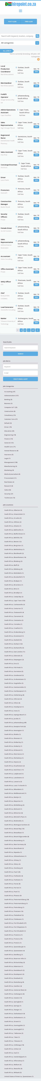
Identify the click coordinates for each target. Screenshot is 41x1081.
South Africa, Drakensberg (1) (14, 632)
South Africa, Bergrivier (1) (13, 545)
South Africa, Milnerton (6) (13, 813)
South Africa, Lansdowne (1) (14, 778)
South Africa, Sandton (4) (13, 986)
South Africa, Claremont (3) (13, 616)
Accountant (5, 256)
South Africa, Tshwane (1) (13, 1041)
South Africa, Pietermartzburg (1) (16, 903)
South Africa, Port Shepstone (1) (15, 927)
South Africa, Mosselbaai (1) (14, 833)
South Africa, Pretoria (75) (13, 939)
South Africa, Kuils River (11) (14, 770)
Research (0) (8, 486)
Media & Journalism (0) (12, 474)
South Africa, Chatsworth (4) (14, 612)
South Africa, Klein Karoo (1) (14, 754)
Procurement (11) (10, 478)
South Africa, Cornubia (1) (13, 624)
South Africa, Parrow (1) (12, 888)
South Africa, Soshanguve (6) (14, 994)
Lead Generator (7, 307)
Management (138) (10, 462)
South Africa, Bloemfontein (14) (15, 557)
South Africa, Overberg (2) (13, 868)
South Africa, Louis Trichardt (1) (15, 785)
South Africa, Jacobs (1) (12, 719)
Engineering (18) (10, 435)
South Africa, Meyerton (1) (13, 801)
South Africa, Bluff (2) (11, 565)
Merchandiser (6, 83)
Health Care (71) (10, 447)
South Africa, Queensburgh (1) (14, 947)
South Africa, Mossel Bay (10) (14, 829)
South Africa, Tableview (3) (13, 1033)
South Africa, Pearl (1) (12, 892)
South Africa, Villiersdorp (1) (14, 1061)
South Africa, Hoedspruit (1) (14, 707)
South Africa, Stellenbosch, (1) (14, 1017)
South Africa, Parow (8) (12, 884)
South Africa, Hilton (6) (12, 703)
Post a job (12, 22)
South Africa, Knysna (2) (12, 762)
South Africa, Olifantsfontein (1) (15, 856)
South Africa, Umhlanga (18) (14, 1045)
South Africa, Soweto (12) (13, 998)
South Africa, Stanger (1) (13, 1010)
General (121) (9, 443)
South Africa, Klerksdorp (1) (14, 758)
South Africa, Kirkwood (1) (13, 750)
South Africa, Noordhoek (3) (14, 848)
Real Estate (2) (9, 482)
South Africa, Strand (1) (12, 1021)
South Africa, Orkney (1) (12, 860)
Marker (3, 318)
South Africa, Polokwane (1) (14, 919)
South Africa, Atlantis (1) (12, 526)
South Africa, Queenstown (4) (14, 951)
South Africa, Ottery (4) (12, 864)
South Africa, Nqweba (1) (13, 852)
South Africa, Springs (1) (12, 1006)
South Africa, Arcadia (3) (12, 518)
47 (33, 330)
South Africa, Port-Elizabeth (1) (15, 931)
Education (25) (9, 431)
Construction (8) (9, 411)
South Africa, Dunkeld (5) (13, 640)
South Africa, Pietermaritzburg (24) (16, 899)
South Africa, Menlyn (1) (12, 797)
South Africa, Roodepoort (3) (14, 974)
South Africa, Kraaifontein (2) (14, 766)
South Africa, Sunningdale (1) (14, 1025)
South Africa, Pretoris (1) (12, 943)
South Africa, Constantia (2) (13, 620)
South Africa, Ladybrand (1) (14, 774)
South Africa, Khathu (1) (12, 734)
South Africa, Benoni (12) (12, 542)
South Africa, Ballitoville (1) (13, 530)
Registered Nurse (5, 136)
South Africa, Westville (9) (13, 1069)
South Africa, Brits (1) (11, 589)
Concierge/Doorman (9, 165)
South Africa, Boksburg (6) (13, 569)
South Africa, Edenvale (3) (13, 656)
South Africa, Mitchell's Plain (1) (15, 817)
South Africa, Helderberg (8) (14, 695)
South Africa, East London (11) (14, 652)
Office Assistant (7, 269)
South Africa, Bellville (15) (13, 538)
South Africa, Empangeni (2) (14, 660)
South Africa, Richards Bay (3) (14, 962)
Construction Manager (6, 202)
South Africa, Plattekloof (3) (14, 915)
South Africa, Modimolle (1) (13, 821)
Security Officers (4, 215)
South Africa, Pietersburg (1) (14, 907)
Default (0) (8, 423)
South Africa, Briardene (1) (13, 585)
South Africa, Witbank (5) (13, 1072)
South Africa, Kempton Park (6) (15, 726)
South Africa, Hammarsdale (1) (15, 687)
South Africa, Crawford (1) (13, 628)
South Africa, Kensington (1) (14, 730)
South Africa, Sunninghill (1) (14, 1029)
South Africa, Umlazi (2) (12, 1049)
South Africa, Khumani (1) (13, 738)
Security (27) (8, 494)
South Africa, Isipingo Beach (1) (15, 715)
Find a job (29, 22)
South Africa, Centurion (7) (13, 608)
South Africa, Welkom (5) (12, 1065)
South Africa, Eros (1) (11, 663)
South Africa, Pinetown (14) (13, 911)
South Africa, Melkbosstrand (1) (15, 793)
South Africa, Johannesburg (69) (15, 723)
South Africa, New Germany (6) (15, 844)
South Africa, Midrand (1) (13, 809)
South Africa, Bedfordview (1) (14, 534)
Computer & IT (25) (10, 407)
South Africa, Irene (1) (12, 711)
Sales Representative (7, 123)
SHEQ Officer (6, 282)
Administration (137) (11, 396)
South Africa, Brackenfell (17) (14, 577)
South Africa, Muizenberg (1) (14, 840)
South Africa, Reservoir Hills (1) (15, 958)
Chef (2, 293)
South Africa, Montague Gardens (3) (16, 825)
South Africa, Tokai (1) (12, 1037)
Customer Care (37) (10, 419)
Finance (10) (8, 439)
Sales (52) (7, 490)
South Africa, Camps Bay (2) (13, 597)
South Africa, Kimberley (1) (13, 742)
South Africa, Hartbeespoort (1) (15, 691)
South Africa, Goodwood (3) (14, 675)
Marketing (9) (9, 470)
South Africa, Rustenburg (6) (14, 982)
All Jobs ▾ (7, 51)
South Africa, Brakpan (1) (13, 581)
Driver (3, 177)
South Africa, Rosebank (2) (13, 978)
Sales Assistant (7, 152)
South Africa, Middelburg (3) (14, 805)
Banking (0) (8, 399)
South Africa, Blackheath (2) (14, 553)
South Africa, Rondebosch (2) (14, 970)
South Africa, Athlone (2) (12, 522)
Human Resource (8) (11, 451)
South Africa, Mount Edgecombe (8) (16, 836)
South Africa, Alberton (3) (13, 510)
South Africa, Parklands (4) (13, 876)
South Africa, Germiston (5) (13, 671)
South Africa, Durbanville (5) (14, 648)
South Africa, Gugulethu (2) (13, 683)
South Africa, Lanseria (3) (13, 782)
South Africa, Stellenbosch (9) (14, 1014)
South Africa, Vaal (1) (11, 1053)
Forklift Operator (4, 95)
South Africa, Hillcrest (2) (13, 699)
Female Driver (6, 228)
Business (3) (8, 403)
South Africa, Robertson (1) (13, 966)
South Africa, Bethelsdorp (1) (14, 549)
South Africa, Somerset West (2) (15, 990)
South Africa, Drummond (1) (14, 636)
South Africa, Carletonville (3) (14, 604)
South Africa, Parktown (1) (13, 880)
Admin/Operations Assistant (8, 111)
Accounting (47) (9, 392)
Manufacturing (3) (10, 466)
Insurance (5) (8, 455)
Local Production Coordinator (5, 69)
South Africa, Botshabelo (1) (14, 573)
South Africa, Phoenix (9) (12, 896)
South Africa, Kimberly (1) (13, 746)
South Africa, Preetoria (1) (13, 935)
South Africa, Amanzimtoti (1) (14, 514)
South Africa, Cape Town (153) (14, 601)
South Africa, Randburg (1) (13, 955)
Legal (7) (7, 458)
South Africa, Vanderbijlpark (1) (15, 1057)
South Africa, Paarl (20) (12, 872)
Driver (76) (8, 427)
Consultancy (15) (10, 415)
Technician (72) (9, 498)
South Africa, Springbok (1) (13, 1002)
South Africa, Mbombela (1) (13, 789)
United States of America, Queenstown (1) (18, 1076)
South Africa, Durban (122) (13, 644)
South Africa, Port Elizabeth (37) (15, 923)
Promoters (5, 190)
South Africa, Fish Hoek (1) (13, 667)
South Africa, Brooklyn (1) (13, 593)
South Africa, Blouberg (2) (13, 561)
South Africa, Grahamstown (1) (15, 679)
